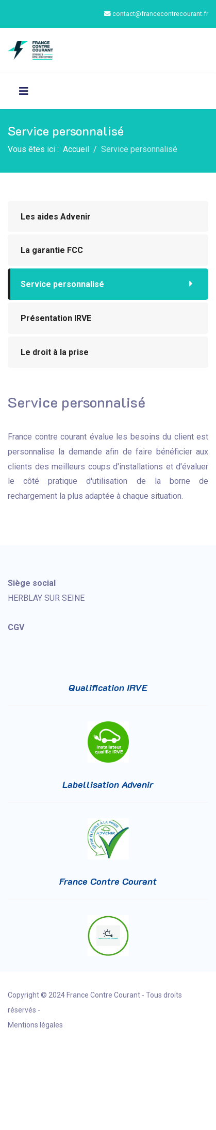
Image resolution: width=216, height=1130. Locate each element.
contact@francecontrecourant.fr (160, 14)
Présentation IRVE (56, 318)
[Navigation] (23, 91)
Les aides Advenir (56, 217)
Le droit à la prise (55, 352)
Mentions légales (35, 1025)
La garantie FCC (52, 250)
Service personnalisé (62, 284)
